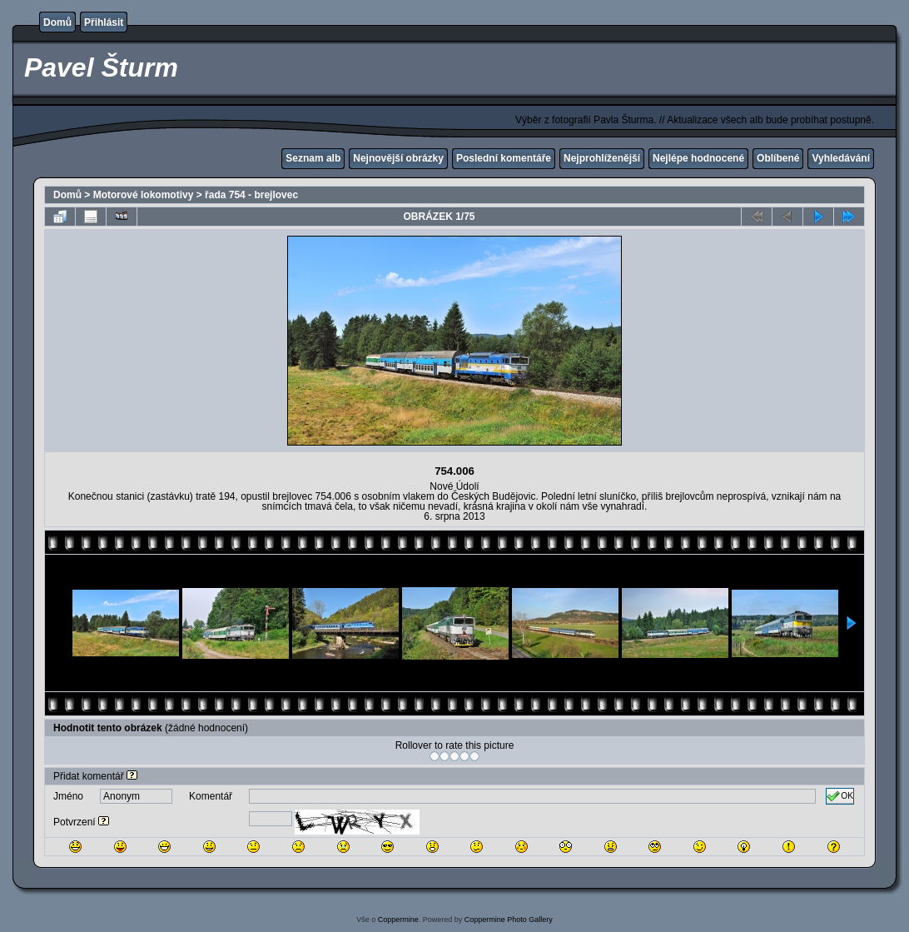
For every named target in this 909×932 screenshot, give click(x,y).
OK (840, 796)
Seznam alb (313, 158)
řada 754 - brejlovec (251, 195)
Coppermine (398, 919)
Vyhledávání (841, 158)
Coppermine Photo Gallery (508, 919)
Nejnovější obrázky (398, 158)
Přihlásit (103, 22)
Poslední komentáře (503, 158)
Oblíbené (778, 158)
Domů (57, 22)
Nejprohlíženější (602, 158)
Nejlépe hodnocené (698, 158)
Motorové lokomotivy (143, 195)
